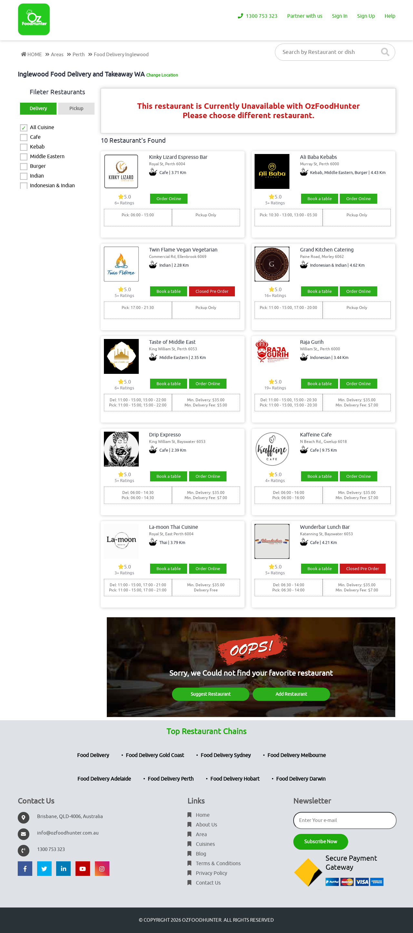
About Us (202, 825)
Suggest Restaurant (211, 694)
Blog (196, 854)
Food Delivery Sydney (226, 755)
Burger (38, 166)
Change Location (162, 75)
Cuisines (201, 844)
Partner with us (304, 16)
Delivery (38, 108)
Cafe (35, 137)
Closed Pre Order (212, 291)
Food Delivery (93, 755)
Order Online (168, 198)
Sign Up (366, 16)
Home (198, 815)
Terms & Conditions (214, 863)
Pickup (76, 108)
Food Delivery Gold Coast (155, 755)
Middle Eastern (47, 156)
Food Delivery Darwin (301, 779)
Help (390, 16)
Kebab (37, 147)
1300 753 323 (257, 16)
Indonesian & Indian (52, 185)
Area (197, 834)
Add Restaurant (291, 694)
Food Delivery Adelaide (104, 779)
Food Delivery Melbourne (296, 755)
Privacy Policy (207, 873)
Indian (37, 176)
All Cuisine (42, 127)
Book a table (319, 198)
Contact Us (204, 883)
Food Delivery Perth (171, 779)
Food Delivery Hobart (234, 779)
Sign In (340, 16)
